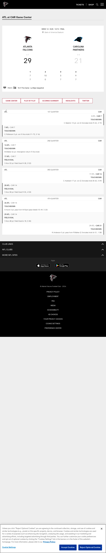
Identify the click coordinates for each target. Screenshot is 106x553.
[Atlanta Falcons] (53, 278)
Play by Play (29, 101)
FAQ (53, 301)
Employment (53, 296)
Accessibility (53, 310)
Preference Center (53, 328)
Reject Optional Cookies (90, 547)
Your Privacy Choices (53, 319)
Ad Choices (53, 314)
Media (53, 305)
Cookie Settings (53, 323)
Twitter (85, 101)
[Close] (102, 529)
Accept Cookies (68, 547)
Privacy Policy (53, 292)
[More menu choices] (102, 4)
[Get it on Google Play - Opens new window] (62, 266)
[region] (53, 538)
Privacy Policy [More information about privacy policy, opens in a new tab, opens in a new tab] (49, 542)
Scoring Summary (50, 101)
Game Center (11, 101)
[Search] (97, 4)
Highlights (70, 101)
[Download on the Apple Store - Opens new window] (43, 265)
